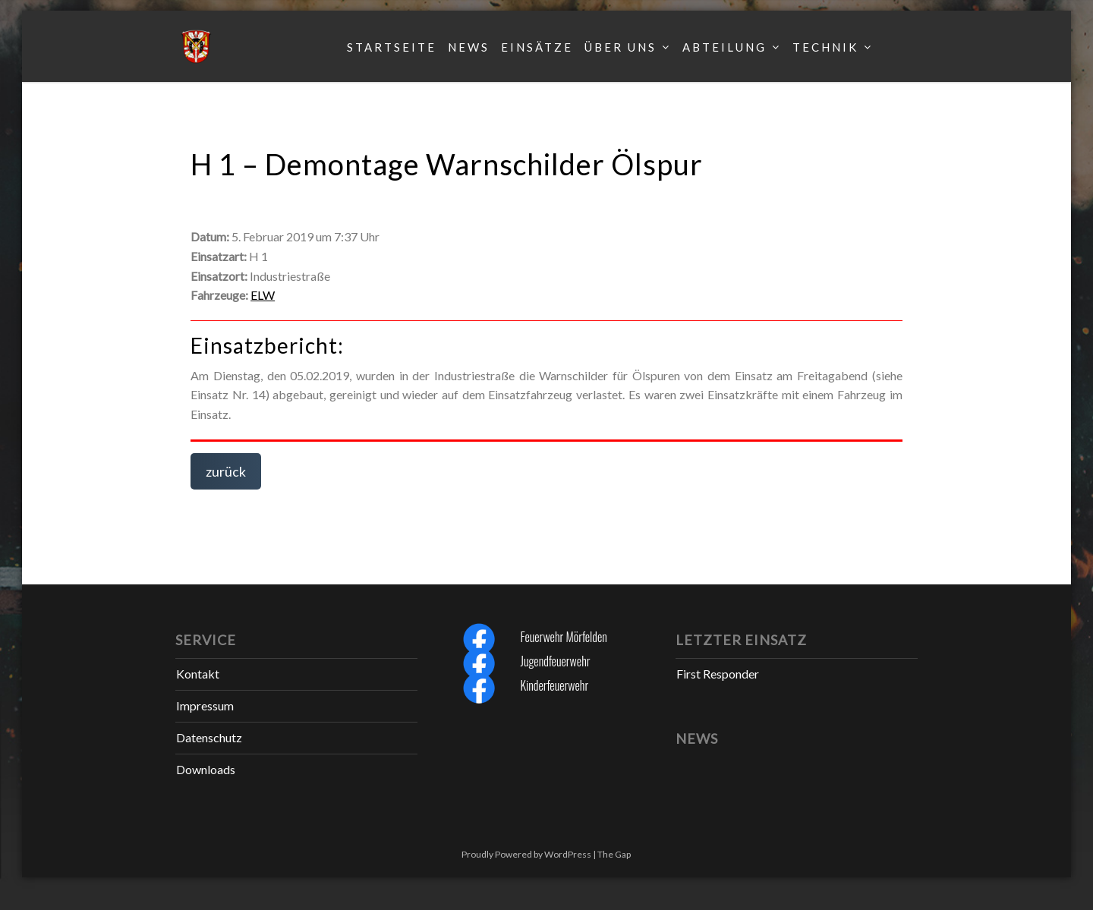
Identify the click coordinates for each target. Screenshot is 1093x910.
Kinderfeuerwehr (554, 685)
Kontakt (197, 673)
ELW (262, 295)
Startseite (391, 47)
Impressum (205, 705)
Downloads (205, 769)
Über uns (620, 47)
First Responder (717, 673)
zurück (226, 471)
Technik (825, 47)
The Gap (614, 854)
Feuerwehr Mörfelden (563, 637)
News (469, 47)
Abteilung (724, 47)
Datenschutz (209, 737)
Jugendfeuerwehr (555, 661)
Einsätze (537, 47)
